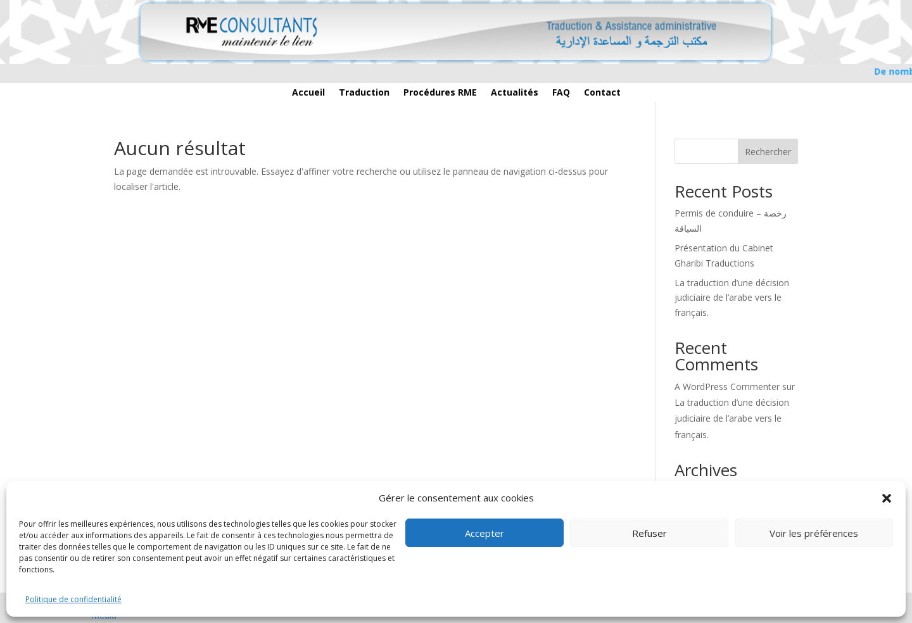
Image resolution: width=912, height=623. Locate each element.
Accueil (308, 93)
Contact (602, 93)
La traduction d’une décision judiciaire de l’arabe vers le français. (731, 298)
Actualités (514, 93)
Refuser (649, 533)
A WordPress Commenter (727, 387)
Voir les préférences (814, 533)
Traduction (364, 93)
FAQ (561, 93)
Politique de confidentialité (73, 599)
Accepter (484, 533)
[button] (886, 498)
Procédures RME (440, 93)
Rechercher (768, 152)
